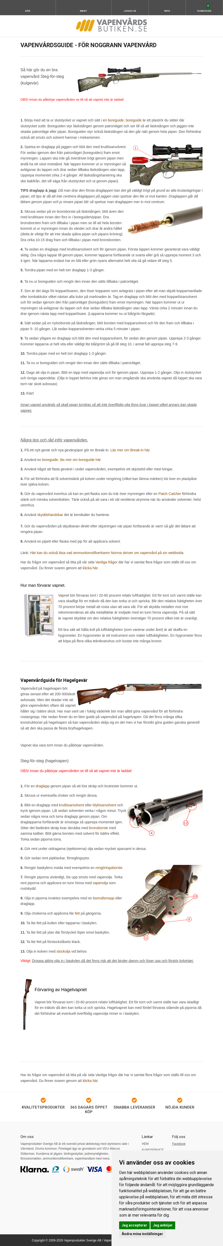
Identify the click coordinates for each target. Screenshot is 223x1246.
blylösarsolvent (104, 805)
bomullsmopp (103, 897)
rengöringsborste (109, 867)
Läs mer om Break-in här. (130, 450)
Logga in (130, 11)
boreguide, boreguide (124, 120)
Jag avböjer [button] (163, 1225)
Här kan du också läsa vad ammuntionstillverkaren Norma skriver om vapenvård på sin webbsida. (106, 552)
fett (78, 913)
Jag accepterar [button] (134, 1225)
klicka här (90, 567)
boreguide (50, 459)
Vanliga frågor (106, 562)
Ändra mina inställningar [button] (142, 1234)
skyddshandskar (50, 514)
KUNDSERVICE (153, 1149)
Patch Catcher (170, 494)
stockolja (63, 951)
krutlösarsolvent (71, 805)
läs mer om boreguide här (80, 459)
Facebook (179, 1143)
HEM (145, 1143)
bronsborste (98, 827)
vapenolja (100, 882)
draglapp (43, 786)
